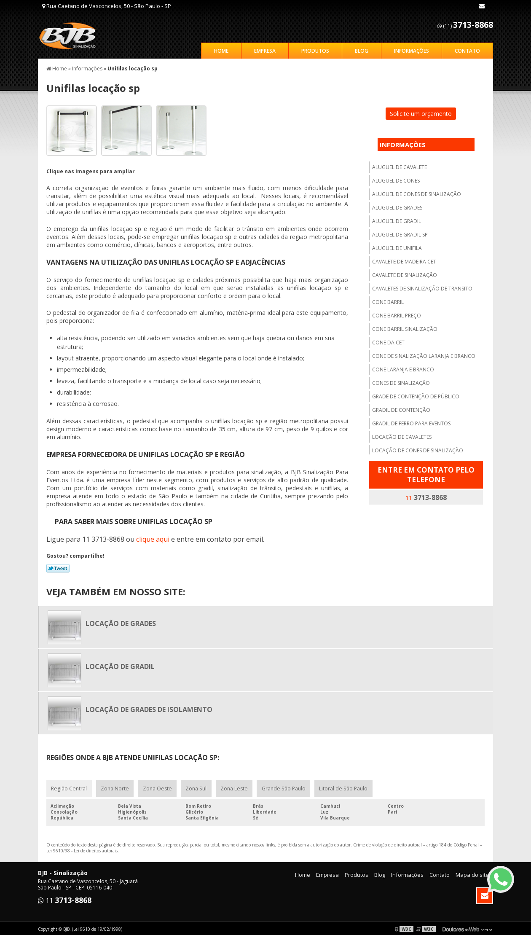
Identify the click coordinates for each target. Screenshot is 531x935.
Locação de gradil (120, 664)
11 (426, 495)
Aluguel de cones (396, 179)
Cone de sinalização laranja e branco (423, 354)
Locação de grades (121, 621)
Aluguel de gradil (396, 219)
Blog (361, 49)
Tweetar (58, 566)
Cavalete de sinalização (404, 273)
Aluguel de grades (397, 206)
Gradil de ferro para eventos (411, 421)
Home (221, 49)
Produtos (315, 49)
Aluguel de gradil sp (400, 232)
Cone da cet (388, 340)
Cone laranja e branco (403, 367)
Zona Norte (115, 786)
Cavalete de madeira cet (404, 259)
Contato (467, 49)
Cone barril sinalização (404, 327)
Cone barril (388, 300)
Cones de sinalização (401, 381)
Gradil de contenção (401, 408)
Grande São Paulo (282, 786)
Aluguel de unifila (397, 246)
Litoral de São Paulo (342, 786)
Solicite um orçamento (421, 112)
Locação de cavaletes (402, 435)
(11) (465, 24)
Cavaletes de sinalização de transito (422, 286)
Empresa (265, 49)
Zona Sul (195, 786)
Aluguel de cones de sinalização (416, 192)
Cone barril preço (396, 313)
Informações (411, 49)
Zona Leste (233, 786)
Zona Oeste (157, 786)
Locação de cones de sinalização (417, 448)
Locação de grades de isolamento (149, 707)
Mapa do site (472, 873)
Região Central (68, 786)
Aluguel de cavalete (399, 165)
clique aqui (152, 537)
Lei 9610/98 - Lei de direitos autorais (82, 849)
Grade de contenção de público (415, 394)
